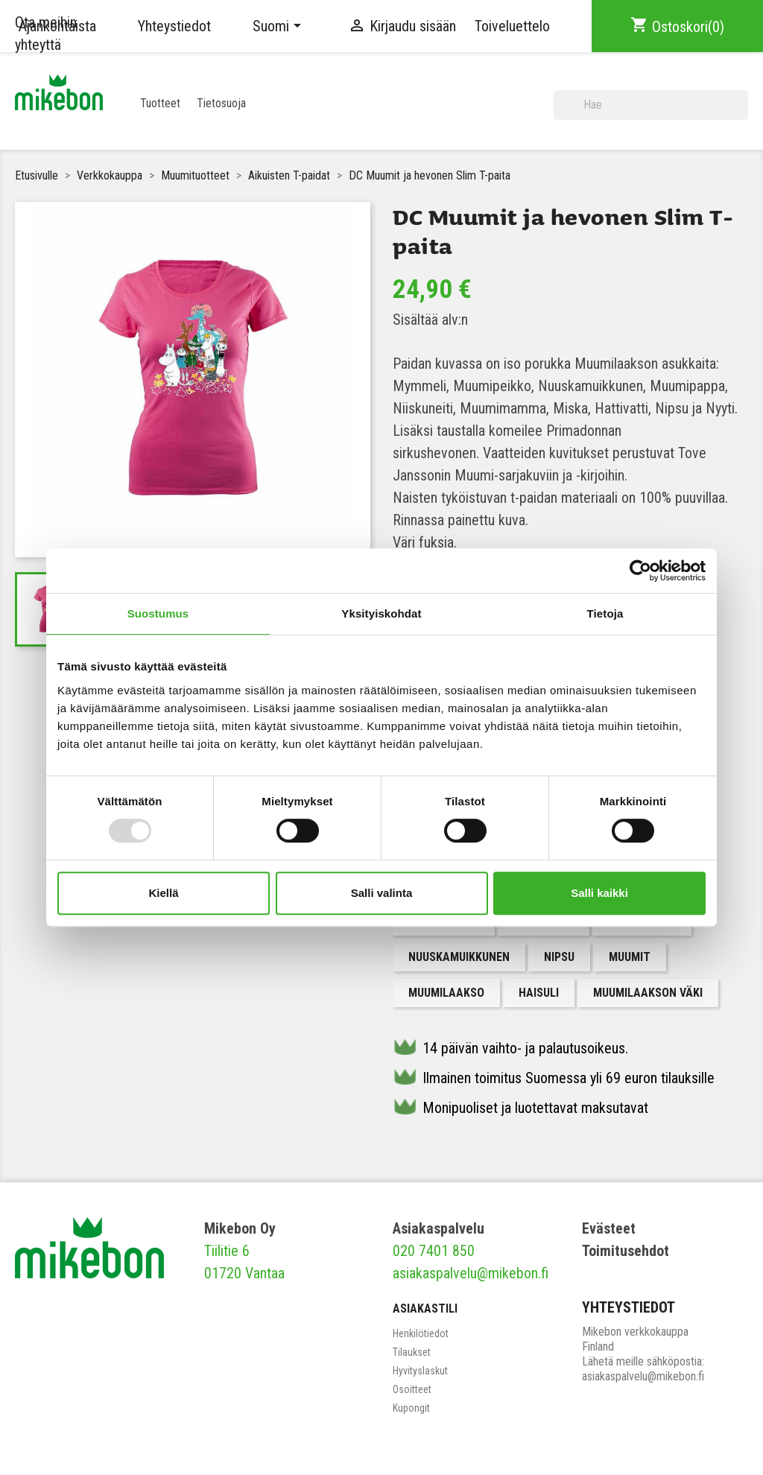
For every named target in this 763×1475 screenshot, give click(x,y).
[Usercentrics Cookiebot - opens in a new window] (640, 570)
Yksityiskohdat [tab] (381, 613)
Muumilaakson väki (648, 993)
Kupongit (411, 1408)
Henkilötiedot (421, 1333)
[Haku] (651, 105)
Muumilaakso (446, 993)
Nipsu (559, 957)
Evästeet (609, 1228)
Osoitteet (412, 1389)
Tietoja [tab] (605, 613)
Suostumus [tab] (158, 613)
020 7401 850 (434, 1251)
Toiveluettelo (512, 26)
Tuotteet (160, 103)
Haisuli (539, 993)
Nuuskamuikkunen (459, 957)
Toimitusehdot (625, 1251)
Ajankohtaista (57, 26)
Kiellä (163, 892)
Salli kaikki (599, 892)
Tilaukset (412, 1352)
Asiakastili (425, 1308)
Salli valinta (382, 892)
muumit (629, 957)
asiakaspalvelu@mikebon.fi (470, 1273)
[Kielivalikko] (279, 26)
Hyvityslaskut (420, 1371)
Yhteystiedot (174, 26)
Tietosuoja (221, 103)
